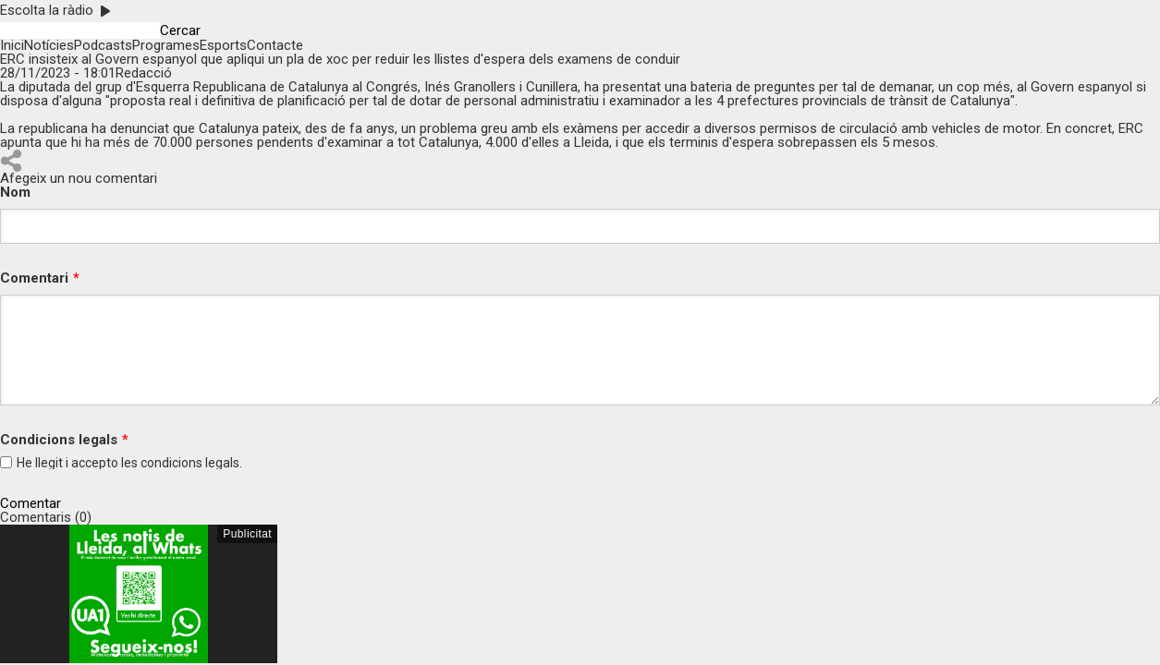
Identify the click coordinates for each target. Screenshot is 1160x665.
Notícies (49, 45)
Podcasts (103, 45)
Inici (12, 45)
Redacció (144, 73)
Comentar (30, 504)
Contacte (275, 45)
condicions (171, 462)
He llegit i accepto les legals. (129, 462)
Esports (223, 45)
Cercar (180, 31)
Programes (166, 45)
